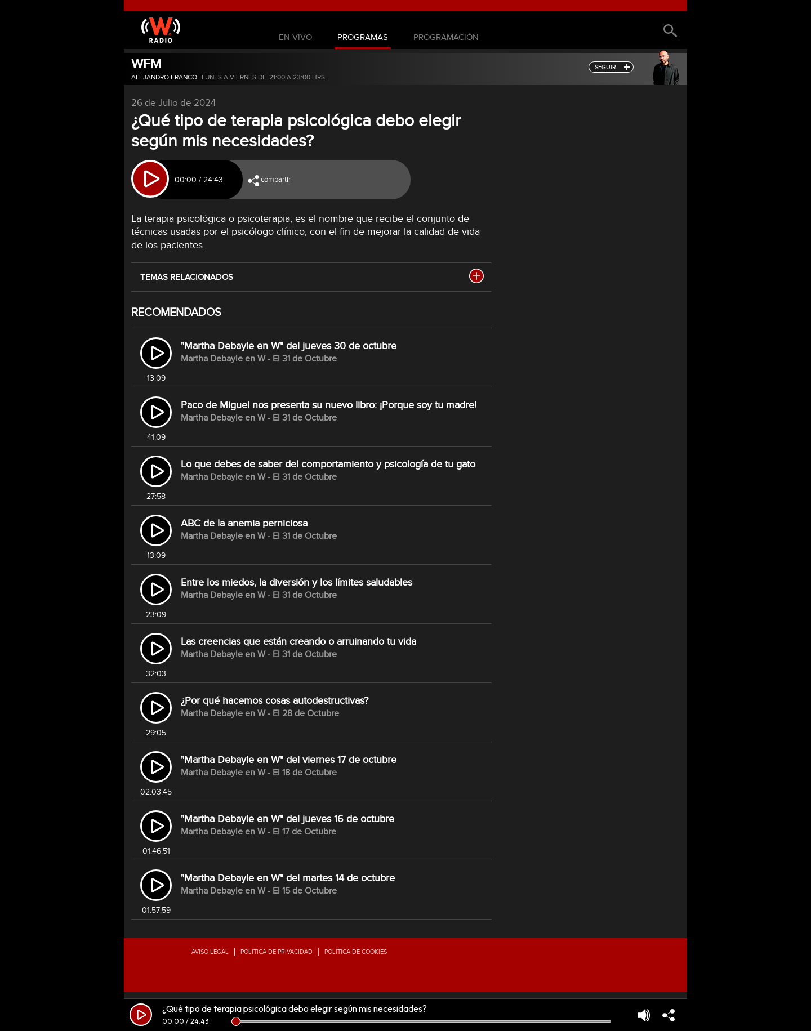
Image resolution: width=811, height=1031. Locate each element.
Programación (446, 37)
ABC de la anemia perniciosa (244, 523)
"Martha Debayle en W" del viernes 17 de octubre (288, 760)
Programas (362, 37)
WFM (146, 64)
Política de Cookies (355, 952)
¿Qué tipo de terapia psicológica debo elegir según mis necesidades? (294, 1008)
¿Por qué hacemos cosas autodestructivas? (274, 701)
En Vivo (295, 37)
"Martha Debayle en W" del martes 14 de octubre (288, 878)
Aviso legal (210, 952)
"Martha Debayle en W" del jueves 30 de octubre (288, 346)
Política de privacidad (276, 952)
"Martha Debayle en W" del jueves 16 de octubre (287, 819)
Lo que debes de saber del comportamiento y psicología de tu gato (328, 464)
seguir (605, 67)
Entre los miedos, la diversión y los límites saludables (296, 582)
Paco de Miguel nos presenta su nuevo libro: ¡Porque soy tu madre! (328, 405)
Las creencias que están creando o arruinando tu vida (298, 642)
